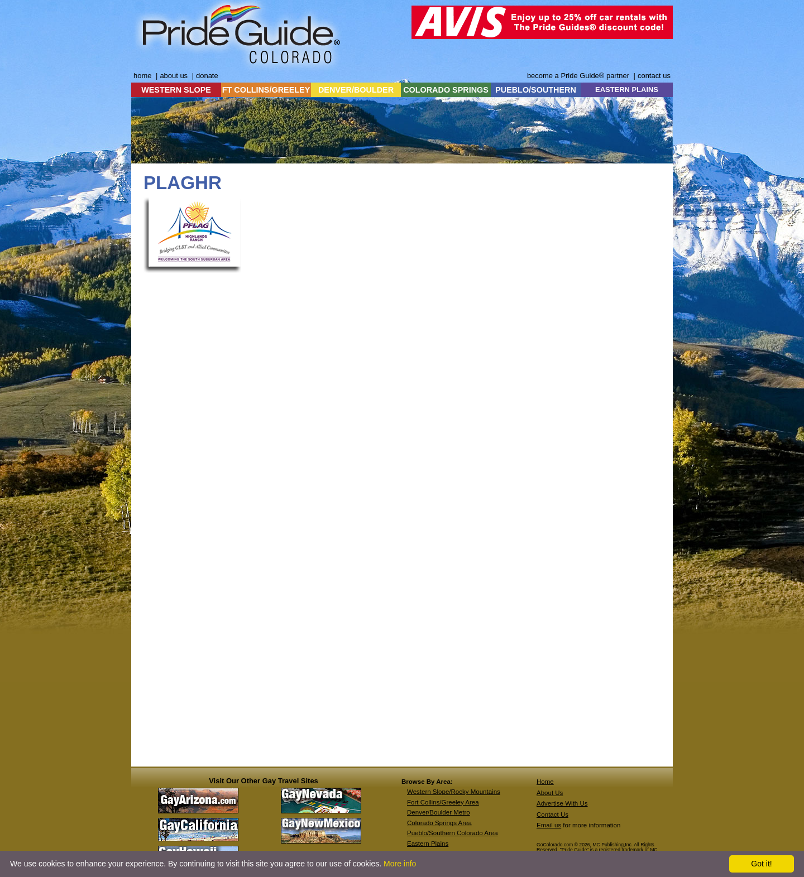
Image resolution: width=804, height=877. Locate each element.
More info (400, 863)
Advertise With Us (562, 803)
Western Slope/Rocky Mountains (453, 791)
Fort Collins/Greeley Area (443, 802)
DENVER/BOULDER (356, 89)
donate (207, 75)
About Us (550, 792)
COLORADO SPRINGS (446, 89)
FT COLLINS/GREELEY (266, 89)
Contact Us (552, 814)
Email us (549, 825)
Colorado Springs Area (439, 823)
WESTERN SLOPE (176, 89)
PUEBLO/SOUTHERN (535, 89)
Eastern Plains (427, 843)
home (142, 75)
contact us (654, 75)
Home (545, 781)
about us (174, 75)
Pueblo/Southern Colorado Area (452, 833)
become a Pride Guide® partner (578, 75)
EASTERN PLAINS (626, 89)
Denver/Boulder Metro (438, 812)
